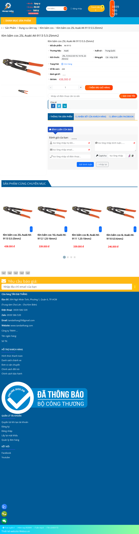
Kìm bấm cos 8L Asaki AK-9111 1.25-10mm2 (86, 222)
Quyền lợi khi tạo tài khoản (15, 422)
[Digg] (65, 106)
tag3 (16, 273)
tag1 (4, 273)
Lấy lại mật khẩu (10, 435)
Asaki (66, 50)
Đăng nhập (7, 431)
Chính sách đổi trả (10, 369)
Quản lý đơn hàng (10, 439)
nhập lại (102, 164)
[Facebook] (53, 106)
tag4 (22, 273)
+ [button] (80, 87)
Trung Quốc (110, 50)
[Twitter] (59, 106)
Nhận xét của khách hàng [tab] (90, 116)
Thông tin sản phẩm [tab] (60, 116)
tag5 (28, 273)
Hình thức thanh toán (12, 355)
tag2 (10, 273)
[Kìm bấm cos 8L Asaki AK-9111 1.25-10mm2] (86, 221)
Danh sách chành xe (11, 360)
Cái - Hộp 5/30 (112, 57)
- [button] (50, 87)
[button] (76, 8)
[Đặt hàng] (18, 222)
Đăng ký (6, 426)
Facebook (6, 452)
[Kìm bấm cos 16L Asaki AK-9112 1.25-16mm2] (52, 221)
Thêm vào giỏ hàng (99, 87)
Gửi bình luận (85, 164)
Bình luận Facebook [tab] (121, 116)
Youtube (6, 457)
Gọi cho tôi (128, 96)
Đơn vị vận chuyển (11, 364)
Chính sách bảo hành (12, 373)
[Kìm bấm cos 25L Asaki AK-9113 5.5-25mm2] (18, 221)
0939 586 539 (115, 9)
